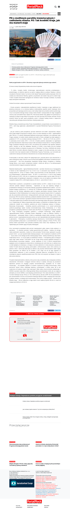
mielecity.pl (44, 491)
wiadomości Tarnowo (41, 497)
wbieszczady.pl (51, 492)
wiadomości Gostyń (40, 485)
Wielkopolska (52, 488)
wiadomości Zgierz (40, 479)
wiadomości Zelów (50, 479)
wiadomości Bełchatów (50, 477)
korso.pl (58, 488)
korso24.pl (38, 491)
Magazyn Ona (39, 488)
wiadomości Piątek (40, 495)
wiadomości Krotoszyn (51, 485)
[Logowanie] (59, 6)
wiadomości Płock (40, 484)
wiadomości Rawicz (40, 487)
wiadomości (45, 488)
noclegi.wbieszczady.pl (41, 494)
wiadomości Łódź (40, 477)
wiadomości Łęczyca (40, 481)
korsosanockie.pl (52, 489)
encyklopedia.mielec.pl (41, 492)
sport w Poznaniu (50, 495)
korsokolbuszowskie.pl (41, 489)
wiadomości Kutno (40, 478)
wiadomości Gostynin (51, 478)
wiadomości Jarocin (49, 484)
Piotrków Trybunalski (53, 494)
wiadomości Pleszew (51, 487)
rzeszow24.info (52, 491)
